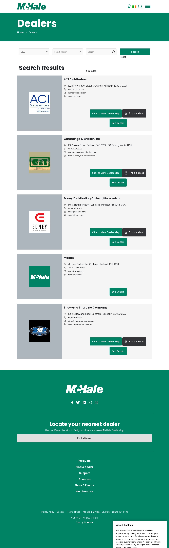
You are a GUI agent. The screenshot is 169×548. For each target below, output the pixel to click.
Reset (123, 56)
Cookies (60, 511)
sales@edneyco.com (77, 211)
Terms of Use (73, 511)
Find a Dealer (84, 438)
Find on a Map (134, 113)
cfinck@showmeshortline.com (81, 321)
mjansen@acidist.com (77, 92)
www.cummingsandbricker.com (81, 155)
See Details (118, 123)
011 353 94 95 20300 (76, 267)
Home (20, 32)
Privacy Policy (47, 511)
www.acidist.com (75, 96)
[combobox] (34, 51)
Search (135, 51)
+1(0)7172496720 (75, 148)
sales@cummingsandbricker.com (82, 152)
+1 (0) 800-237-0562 (76, 89)
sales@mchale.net (76, 271)
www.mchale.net (75, 274)
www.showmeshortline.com (80, 324)
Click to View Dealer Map (105, 113)
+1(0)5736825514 (75, 317)
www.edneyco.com (76, 215)
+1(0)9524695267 (75, 208)
